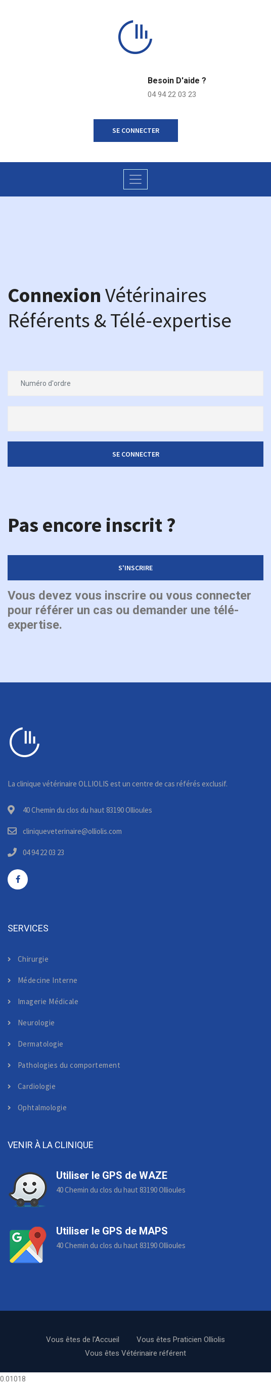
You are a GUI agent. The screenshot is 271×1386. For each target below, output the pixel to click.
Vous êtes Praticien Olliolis (181, 1339)
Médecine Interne (43, 980)
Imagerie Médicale (43, 1001)
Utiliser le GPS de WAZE (111, 1175)
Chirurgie (28, 959)
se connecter (135, 130)
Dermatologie (36, 1044)
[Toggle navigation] (135, 179)
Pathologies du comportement (64, 1065)
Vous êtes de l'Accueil (82, 1339)
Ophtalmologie (37, 1107)
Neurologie (31, 1022)
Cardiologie (32, 1086)
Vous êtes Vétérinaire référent (135, 1353)
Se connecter (135, 454)
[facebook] (18, 879)
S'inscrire (135, 567)
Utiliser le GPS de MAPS (112, 1231)
